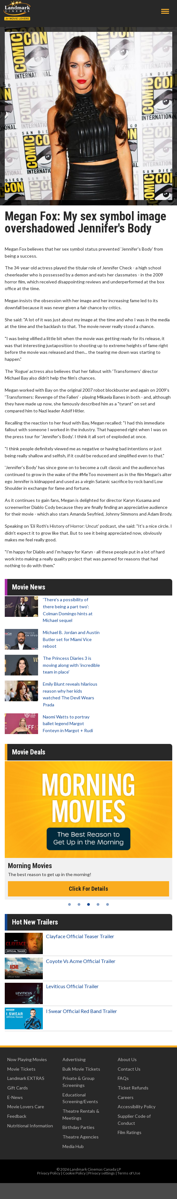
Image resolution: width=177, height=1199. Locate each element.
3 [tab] (88, 904)
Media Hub (73, 1146)
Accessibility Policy (136, 1106)
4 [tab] (98, 904)
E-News (15, 1097)
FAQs (123, 1078)
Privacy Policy (48, 1173)
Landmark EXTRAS (25, 1078)
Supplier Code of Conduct (134, 1119)
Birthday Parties (78, 1127)
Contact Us (129, 1069)
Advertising (74, 1059)
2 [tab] (79, 904)
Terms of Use (128, 1173)
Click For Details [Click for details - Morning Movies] (88, 888)
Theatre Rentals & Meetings (80, 1114)
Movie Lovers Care (25, 1106)
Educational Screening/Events (80, 1098)
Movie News (28, 587)
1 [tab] (69, 904)
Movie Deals (28, 752)
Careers (126, 1097)
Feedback (16, 1116)
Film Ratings (129, 1132)
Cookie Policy (74, 1173)
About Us (127, 1059)
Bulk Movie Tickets (81, 1069)
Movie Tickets (21, 1069)
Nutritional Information (30, 1125)
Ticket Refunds (133, 1087)
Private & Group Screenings (78, 1081)
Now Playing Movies (27, 1059)
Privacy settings (101, 1173)
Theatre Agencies (80, 1136)
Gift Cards (17, 1087)
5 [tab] (107, 904)
